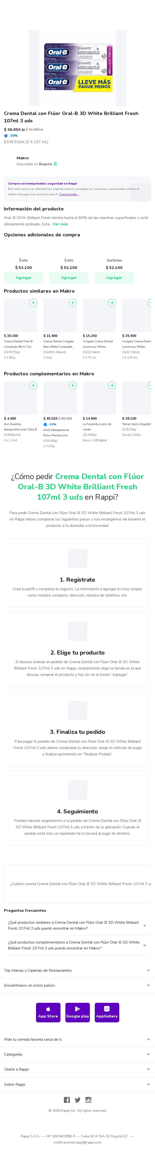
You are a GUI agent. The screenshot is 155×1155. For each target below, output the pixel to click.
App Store (48, 1012)
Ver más (60, 224)
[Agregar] (33, 303)
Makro (23, 158)
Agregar (24, 277)
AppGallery (107, 1012)
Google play (77, 1012)
